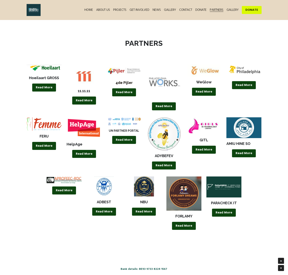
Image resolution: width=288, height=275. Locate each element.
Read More (45, 88)
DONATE (251, 10)
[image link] (45, 69)
